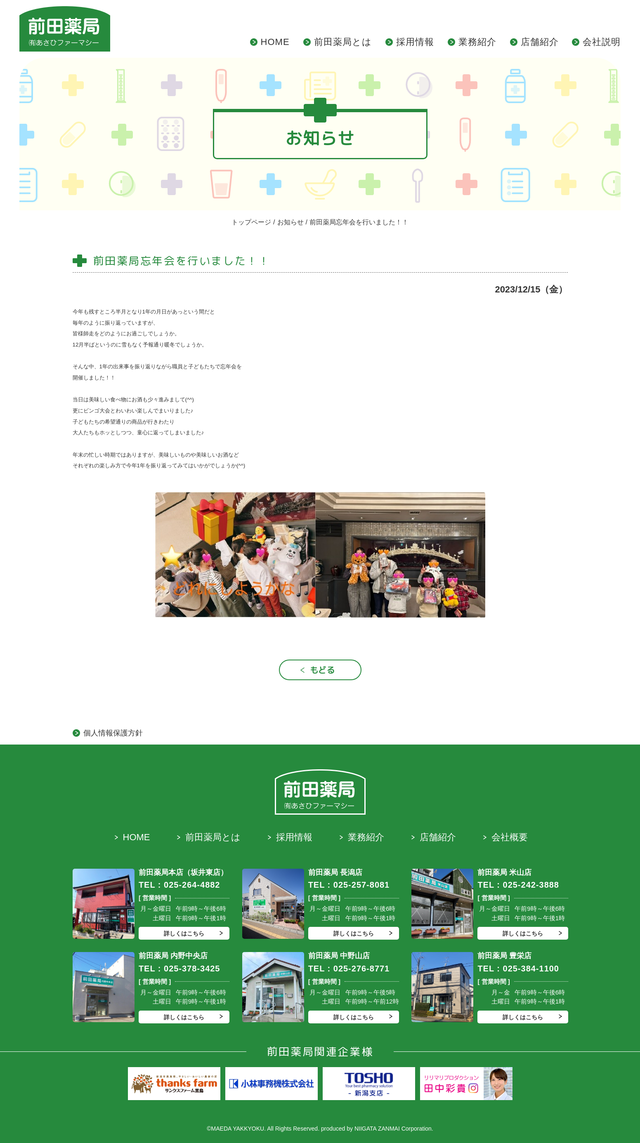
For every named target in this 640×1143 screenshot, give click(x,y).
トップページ (251, 222)
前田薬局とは (343, 42)
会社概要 (509, 837)
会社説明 (602, 42)
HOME (275, 42)
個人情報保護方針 (113, 733)
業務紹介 (477, 42)
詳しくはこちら (184, 933)
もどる (322, 670)
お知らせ (290, 222)
